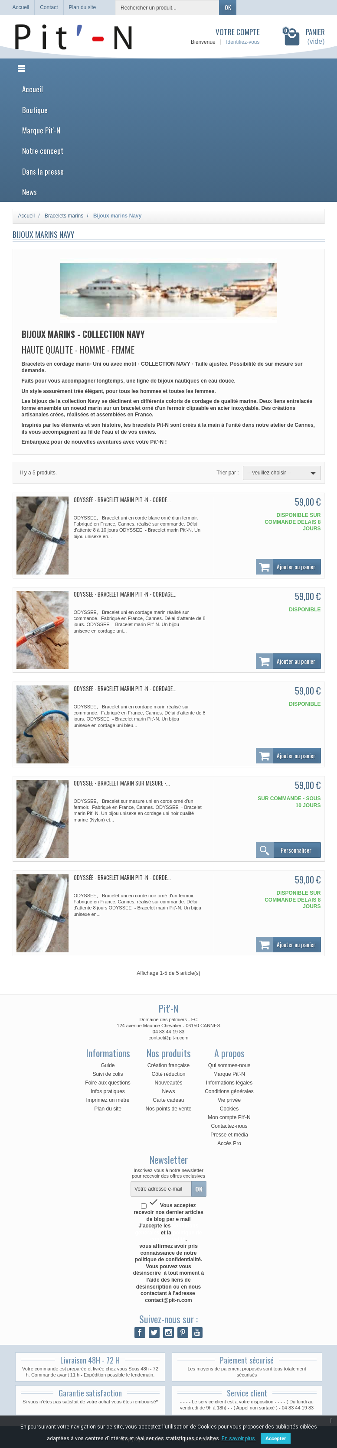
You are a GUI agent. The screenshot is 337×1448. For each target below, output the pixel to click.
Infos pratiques (108, 1091)
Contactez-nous (229, 1126)
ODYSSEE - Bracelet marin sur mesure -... (122, 783)
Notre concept (42, 150)
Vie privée (229, 1100)
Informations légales (229, 1083)
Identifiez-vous (242, 42)
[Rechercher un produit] (167, 7)
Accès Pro (229, 1143)
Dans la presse (43, 171)
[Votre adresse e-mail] (161, 1189)
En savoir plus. (239, 1438)
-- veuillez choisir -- (282, 473)
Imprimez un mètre (107, 1100)
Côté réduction (168, 1074)
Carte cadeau (168, 1100)
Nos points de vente (168, 1109)
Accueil (32, 89)
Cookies (229, 1109)
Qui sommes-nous (229, 1065)
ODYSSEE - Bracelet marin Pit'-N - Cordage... (125, 594)
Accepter (275, 1438)
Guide (108, 1065)
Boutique (35, 109)
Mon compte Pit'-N (229, 1117)
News (29, 191)
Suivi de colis (107, 1074)
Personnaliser (283, 850)
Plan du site (107, 1109)
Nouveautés (168, 1083)
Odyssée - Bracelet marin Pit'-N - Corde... (122, 499)
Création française (168, 1065)
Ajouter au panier (285, 567)
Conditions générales (229, 1091)
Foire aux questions (108, 1083)
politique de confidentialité (176, 1236)
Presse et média (229, 1135)
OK (228, 7)
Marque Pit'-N (41, 130)
